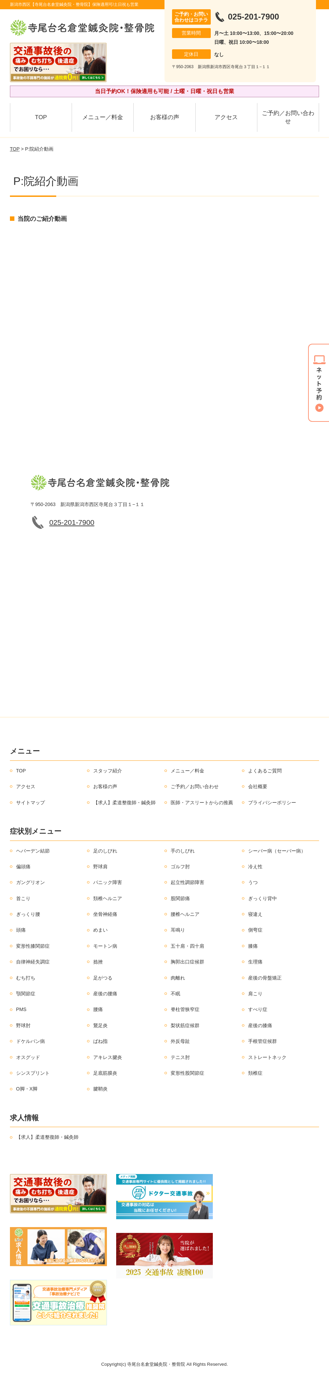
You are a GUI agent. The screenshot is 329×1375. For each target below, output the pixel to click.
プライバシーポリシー (272, 802)
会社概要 (257, 786)
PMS (21, 1009)
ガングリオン (30, 882)
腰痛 (98, 1009)
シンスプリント (33, 1073)
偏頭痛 (23, 866)
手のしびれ (183, 851)
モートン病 (105, 946)
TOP (41, 117)
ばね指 (100, 1041)
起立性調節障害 (187, 882)
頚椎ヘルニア (107, 898)
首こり (23, 898)
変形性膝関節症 (33, 946)
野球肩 (100, 866)
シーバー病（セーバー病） (277, 851)
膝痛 (253, 946)
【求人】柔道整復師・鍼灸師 (124, 802)
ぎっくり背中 (262, 898)
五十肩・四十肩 (187, 946)
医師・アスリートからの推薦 (202, 802)
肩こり (255, 993)
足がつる (102, 978)
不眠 (175, 993)
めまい (100, 930)
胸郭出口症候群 (187, 961)
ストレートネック (267, 1057)
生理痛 (255, 961)
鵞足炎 (100, 1025)
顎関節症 (25, 993)
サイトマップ (30, 802)
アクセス (226, 117)
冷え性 (255, 866)
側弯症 (255, 930)
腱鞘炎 (100, 1089)
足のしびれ (105, 851)
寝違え (255, 914)
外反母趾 (180, 1041)
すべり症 (257, 1009)
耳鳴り (178, 930)
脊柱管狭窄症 (185, 1009)
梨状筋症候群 (185, 1025)
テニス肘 (180, 1057)
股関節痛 (180, 898)
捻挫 (98, 961)
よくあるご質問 (265, 770)
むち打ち (25, 978)
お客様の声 (164, 117)
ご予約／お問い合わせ (288, 117)
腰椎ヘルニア (185, 914)
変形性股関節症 (187, 1073)
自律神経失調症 (33, 961)
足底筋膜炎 (105, 1073)
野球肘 (23, 1025)
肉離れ (178, 978)
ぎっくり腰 (28, 914)
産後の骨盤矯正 (265, 978)
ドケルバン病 (30, 1041)
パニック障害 (107, 882)
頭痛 (21, 930)
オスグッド (28, 1057)
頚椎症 (255, 1073)
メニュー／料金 (102, 117)
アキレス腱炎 (107, 1057)
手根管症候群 (262, 1041)
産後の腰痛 (105, 993)
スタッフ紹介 (107, 770)
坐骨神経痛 (105, 914)
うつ (253, 882)
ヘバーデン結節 (33, 851)
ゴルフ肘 (180, 866)
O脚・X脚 (26, 1089)
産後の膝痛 (260, 1025)
